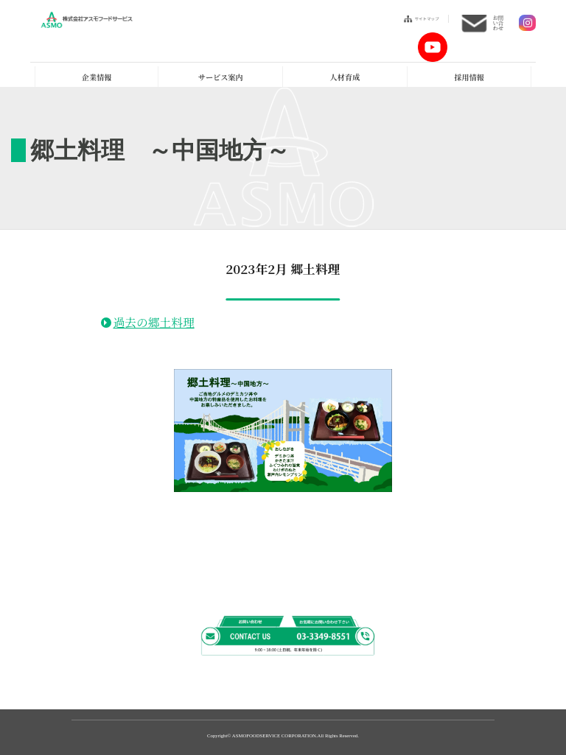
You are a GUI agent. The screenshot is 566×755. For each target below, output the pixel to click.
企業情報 (96, 76)
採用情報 (468, 76)
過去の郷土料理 (153, 322)
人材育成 (345, 76)
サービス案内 (220, 76)
